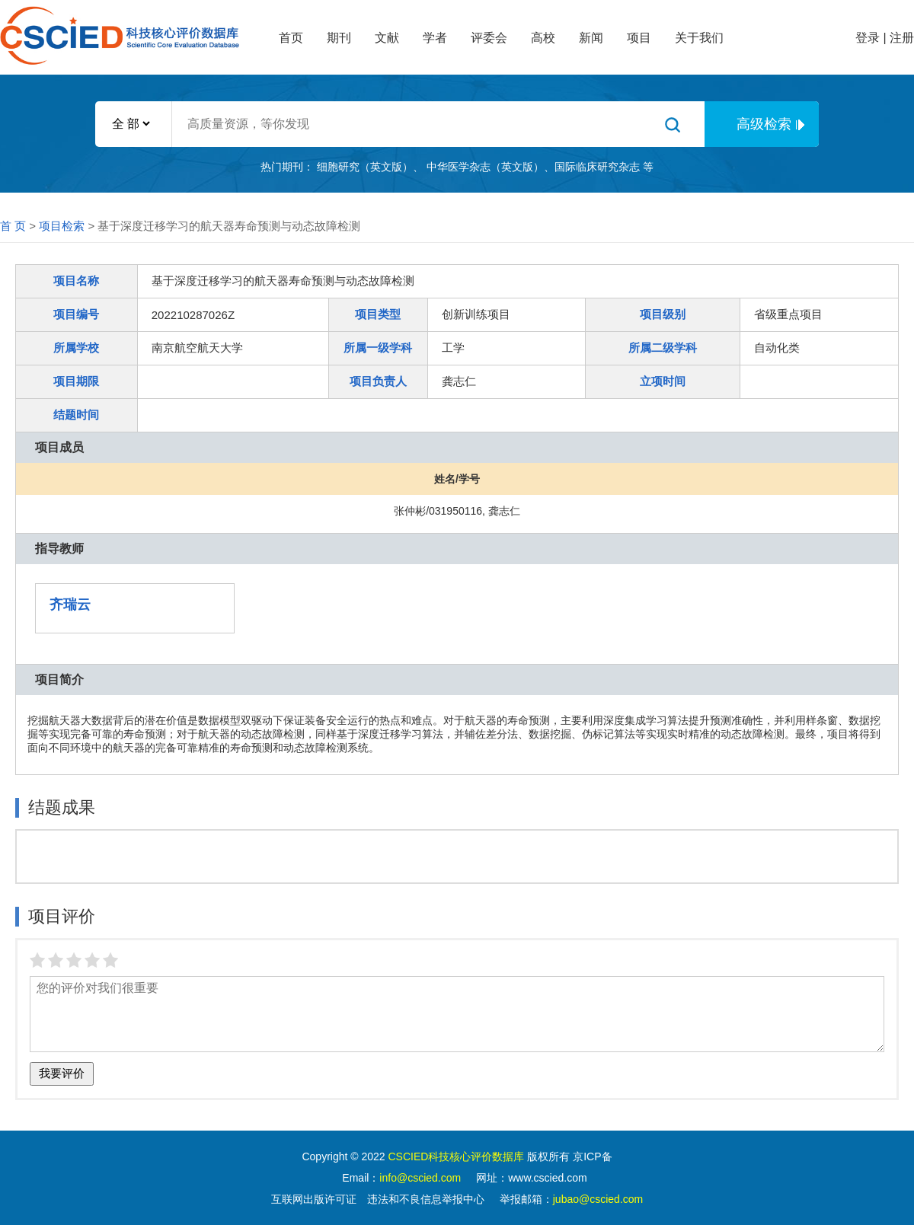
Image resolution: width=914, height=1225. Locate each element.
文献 (387, 37)
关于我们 (699, 37)
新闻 (591, 37)
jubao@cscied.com (598, 1199)
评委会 (489, 37)
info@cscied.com (420, 1178)
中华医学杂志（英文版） (485, 167)
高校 (543, 37)
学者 (435, 37)
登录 (867, 37)
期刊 (339, 37)
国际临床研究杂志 (597, 167)
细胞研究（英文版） (365, 167)
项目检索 (62, 225)
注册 (902, 37)
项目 (639, 37)
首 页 (13, 225)
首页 (291, 37)
